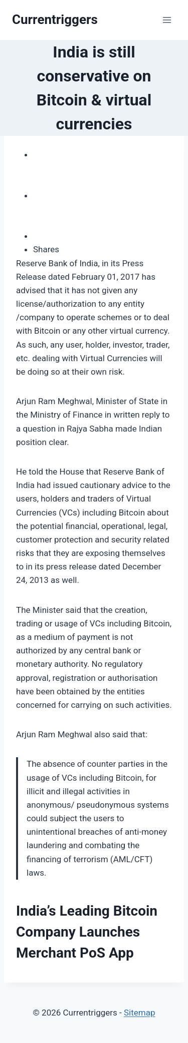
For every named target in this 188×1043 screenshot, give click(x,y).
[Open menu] (166, 19)
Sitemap (139, 1013)
